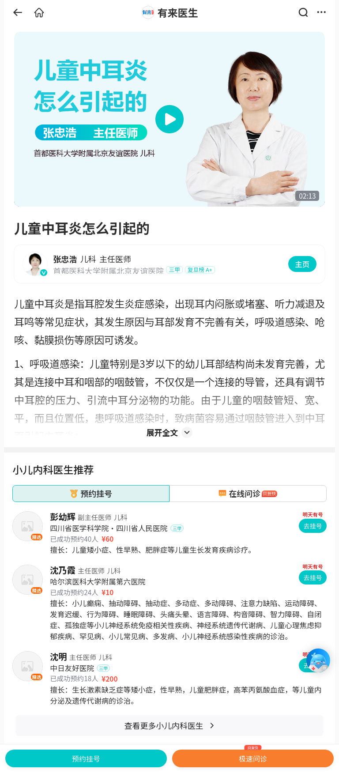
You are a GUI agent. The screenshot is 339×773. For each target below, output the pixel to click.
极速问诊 (253, 757)
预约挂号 (86, 758)
